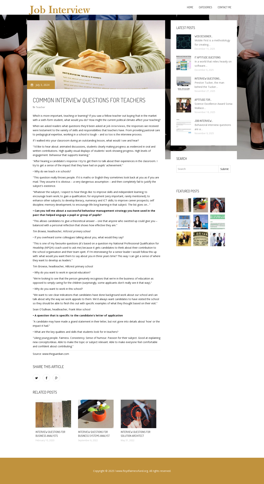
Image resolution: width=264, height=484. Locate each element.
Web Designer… (203, 36)
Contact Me (224, 7)
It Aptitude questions (208, 57)
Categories (205, 7)
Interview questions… (208, 78)
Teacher (40, 107)
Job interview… (204, 121)
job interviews (115, 126)
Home (190, 7)
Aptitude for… (203, 99)
